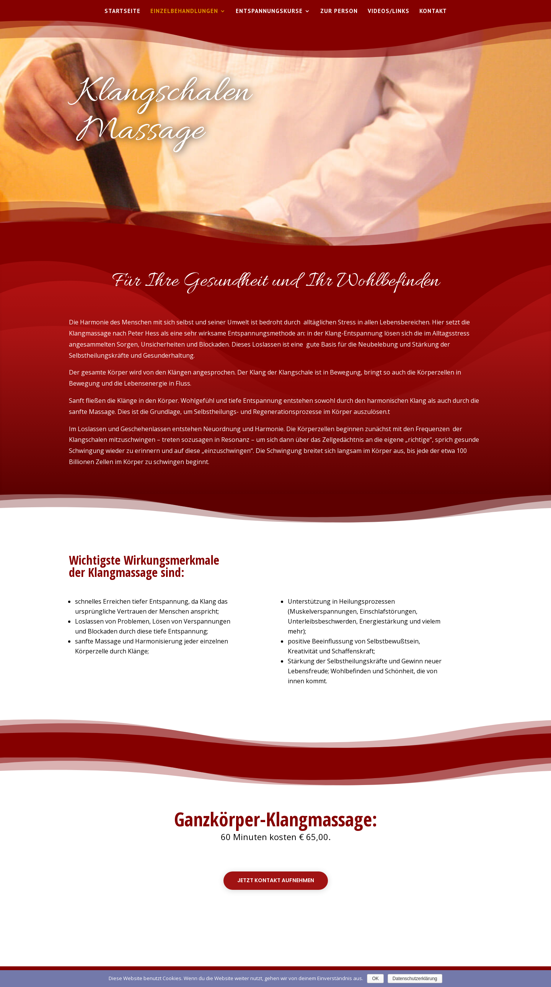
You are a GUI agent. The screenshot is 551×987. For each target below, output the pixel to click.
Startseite (122, 11)
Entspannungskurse (269, 11)
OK (375, 978)
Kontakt (433, 11)
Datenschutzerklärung (415, 978)
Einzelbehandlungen (184, 11)
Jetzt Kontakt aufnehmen (275, 880)
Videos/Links (388, 11)
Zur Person (339, 11)
